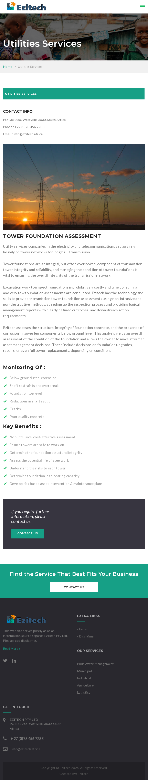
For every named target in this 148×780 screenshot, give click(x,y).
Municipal (84, 671)
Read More (12, 648)
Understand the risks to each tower (38, 468)
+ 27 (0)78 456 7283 (27, 738)
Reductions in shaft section (31, 401)
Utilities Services (30, 66)
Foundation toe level (26, 393)
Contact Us (27, 533)
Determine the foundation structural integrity (46, 452)
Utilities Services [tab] (21, 94)
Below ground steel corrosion (33, 378)
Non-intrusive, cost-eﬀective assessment (42, 437)
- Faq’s (82, 629)
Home (7, 66)
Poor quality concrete (27, 417)
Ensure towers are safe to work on (37, 445)
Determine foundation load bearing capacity (45, 476)
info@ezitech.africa (28, 134)
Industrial (84, 678)
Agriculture (85, 685)
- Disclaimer (86, 636)
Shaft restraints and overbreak (34, 385)
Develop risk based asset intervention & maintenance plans (56, 483)
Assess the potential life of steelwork (39, 460)
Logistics (83, 692)
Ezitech (82, 774)
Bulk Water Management (95, 664)
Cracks (15, 409)
